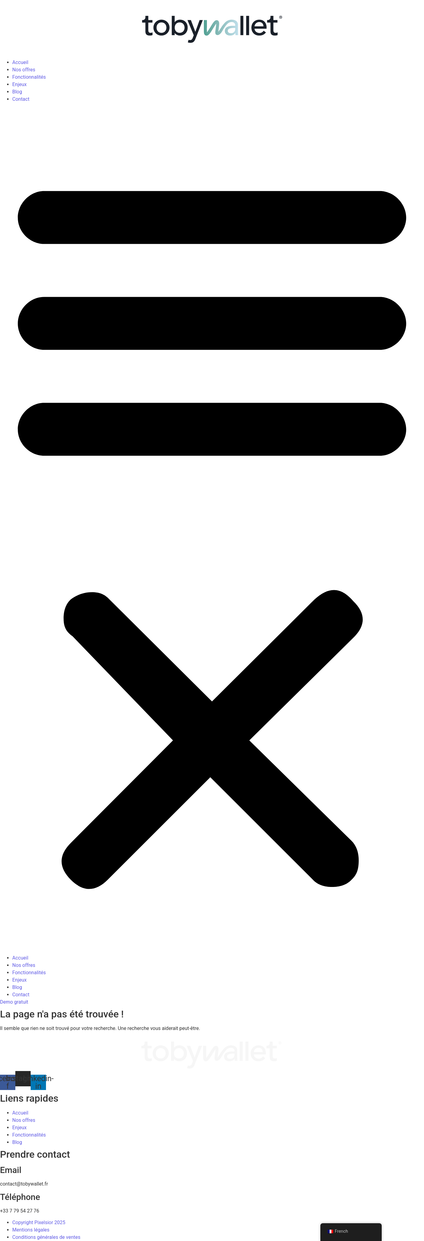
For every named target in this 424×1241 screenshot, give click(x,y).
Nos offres (23, 70)
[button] (212, 528)
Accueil (20, 62)
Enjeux (19, 84)
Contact (20, 99)
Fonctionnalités (29, 77)
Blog (17, 92)
